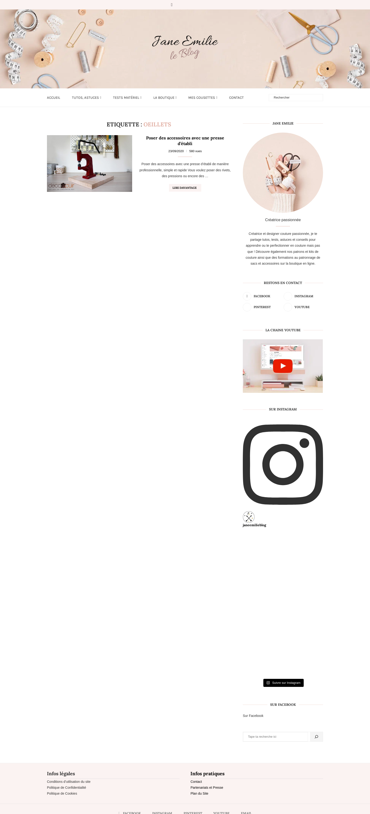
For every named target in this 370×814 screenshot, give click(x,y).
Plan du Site (199, 793)
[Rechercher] (316, 736)
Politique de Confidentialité (66, 787)
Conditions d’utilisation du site (68, 782)
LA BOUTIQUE (163, 97)
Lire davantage (184, 188)
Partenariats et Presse (206, 787)
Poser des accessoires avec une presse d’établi (185, 140)
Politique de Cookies (62, 793)
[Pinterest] (185, 4)
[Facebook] (172, 4)
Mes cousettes (201, 97)
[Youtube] (192, 4)
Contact (236, 97)
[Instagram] (303, 296)
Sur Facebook (253, 716)
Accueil (53, 97)
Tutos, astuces (85, 97)
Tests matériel (126, 97)
